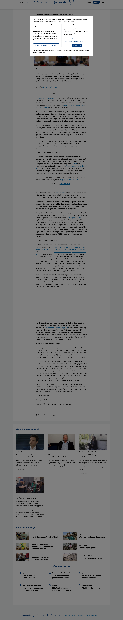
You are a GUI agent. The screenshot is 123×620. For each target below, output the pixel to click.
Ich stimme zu (77, 45)
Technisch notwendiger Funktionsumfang (46, 45)
